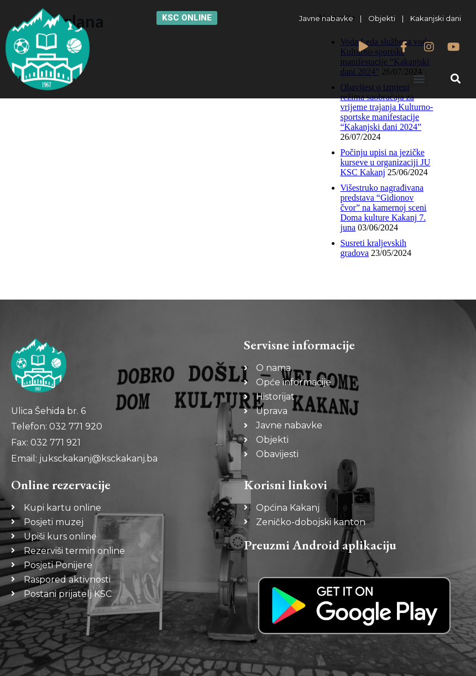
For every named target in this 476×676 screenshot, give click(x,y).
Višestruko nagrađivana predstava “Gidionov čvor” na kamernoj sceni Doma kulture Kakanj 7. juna (384, 207)
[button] (419, 78)
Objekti (382, 18)
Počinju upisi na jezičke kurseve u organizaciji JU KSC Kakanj (386, 162)
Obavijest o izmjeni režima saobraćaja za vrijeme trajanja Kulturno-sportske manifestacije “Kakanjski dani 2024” (387, 107)
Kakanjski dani (435, 18)
